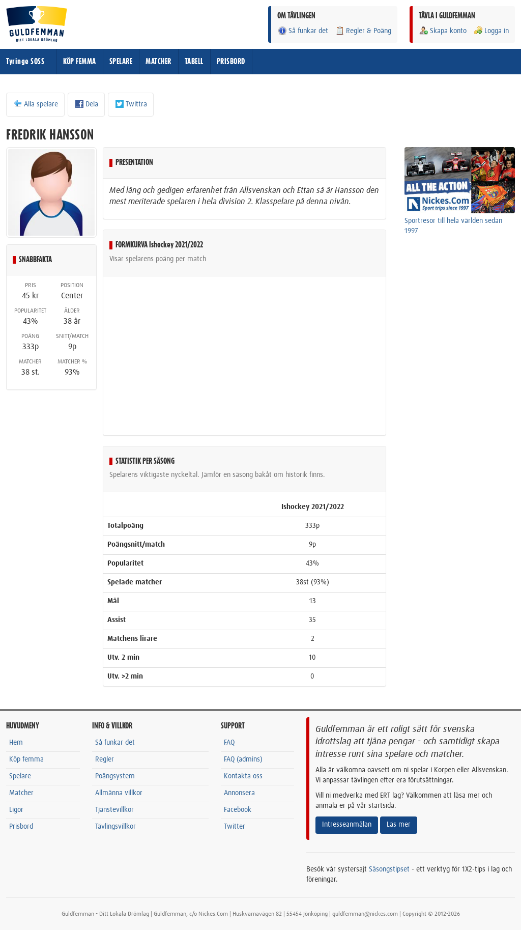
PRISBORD (231, 61)
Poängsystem (115, 776)
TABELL (194, 61)
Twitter (234, 826)
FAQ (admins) (243, 759)
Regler (104, 759)
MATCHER (158, 61)
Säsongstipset (389, 869)
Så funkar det (302, 31)
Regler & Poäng (363, 31)
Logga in (491, 31)
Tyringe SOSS (25, 61)
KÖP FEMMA (79, 61)
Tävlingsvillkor (115, 826)
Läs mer (399, 824)
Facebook (237, 809)
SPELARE (121, 61)
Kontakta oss (243, 776)
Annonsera (239, 793)
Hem (16, 742)
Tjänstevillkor (114, 809)
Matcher (21, 793)
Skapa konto (443, 31)
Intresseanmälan (346, 824)
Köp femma (26, 759)
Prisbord (21, 826)
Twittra (130, 104)
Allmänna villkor (118, 793)
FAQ (229, 742)
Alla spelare (35, 104)
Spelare (20, 776)
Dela (86, 104)
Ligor (16, 809)
